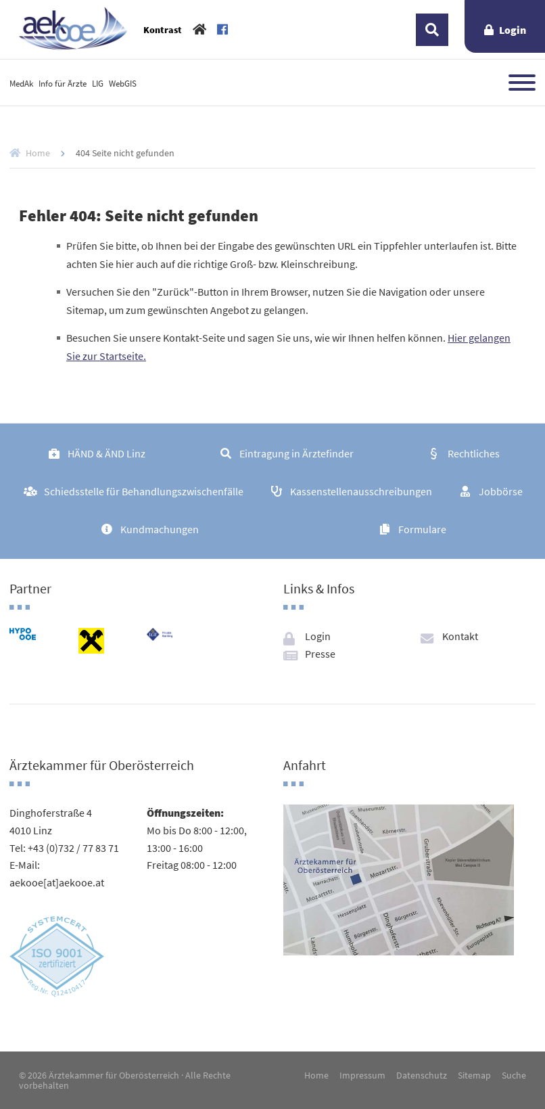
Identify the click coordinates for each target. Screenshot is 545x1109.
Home (38, 153)
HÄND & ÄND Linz (106, 453)
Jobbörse (501, 491)
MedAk (21, 83)
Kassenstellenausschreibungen (361, 491)
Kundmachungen (159, 529)
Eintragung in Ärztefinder (296, 453)
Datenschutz (421, 1075)
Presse (320, 653)
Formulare (422, 529)
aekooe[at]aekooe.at (56, 882)
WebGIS (123, 83)
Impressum (362, 1075)
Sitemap (474, 1075)
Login (512, 30)
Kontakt (460, 636)
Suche (514, 1075)
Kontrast (162, 30)
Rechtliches (474, 453)
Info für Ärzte (63, 83)
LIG (97, 83)
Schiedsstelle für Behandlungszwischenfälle (143, 491)
